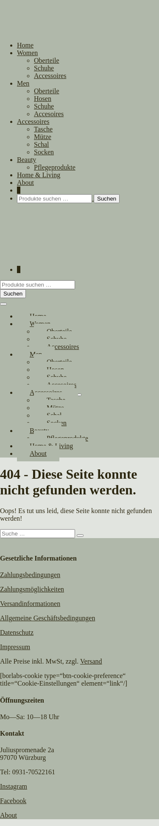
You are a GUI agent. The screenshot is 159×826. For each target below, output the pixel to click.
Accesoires (49, 113)
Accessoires (50, 75)
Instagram (13, 786)
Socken (44, 152)
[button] (88, 198)
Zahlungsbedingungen (30, 574)
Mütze (42, 136)
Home (25, 45)
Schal (41, 144)
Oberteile (46, 60)
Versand (91, 661)
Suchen (106, 198)
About (25, 182)
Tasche (43, 129)
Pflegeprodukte (54, 167)
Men (23, 83)
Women (27, 52)
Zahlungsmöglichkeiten (32, 589)
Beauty (26, 159)
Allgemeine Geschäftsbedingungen (47, 618)
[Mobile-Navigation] (3, 304)
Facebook (13, 800)
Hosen (42, 98)
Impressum (15, 646)
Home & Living (38, 175)
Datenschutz (16, 632)
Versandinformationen (30, 603)
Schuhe (44, 68)
